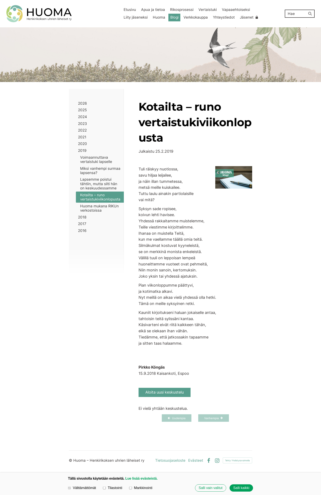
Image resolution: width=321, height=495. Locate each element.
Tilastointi (112, 488)
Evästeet (195, 460)
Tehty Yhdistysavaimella (237, 460)
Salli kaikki (241, 488)
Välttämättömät (82, 488)
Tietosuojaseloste (170, 460)
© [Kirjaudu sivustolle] (71, 460)
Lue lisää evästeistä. (141, 478)
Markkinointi (140, 488)
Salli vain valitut (211, 488)
